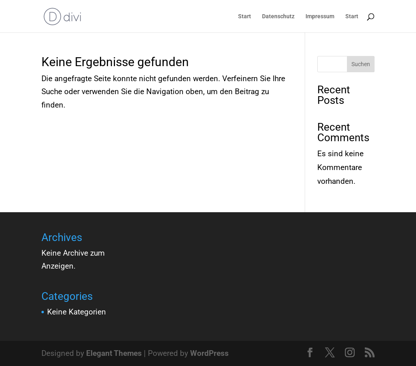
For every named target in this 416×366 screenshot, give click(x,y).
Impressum (320, 16)
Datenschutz (278, 16)
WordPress (209, 353)
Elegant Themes (114, 353)
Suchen (360, 64)
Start (244, 16)
